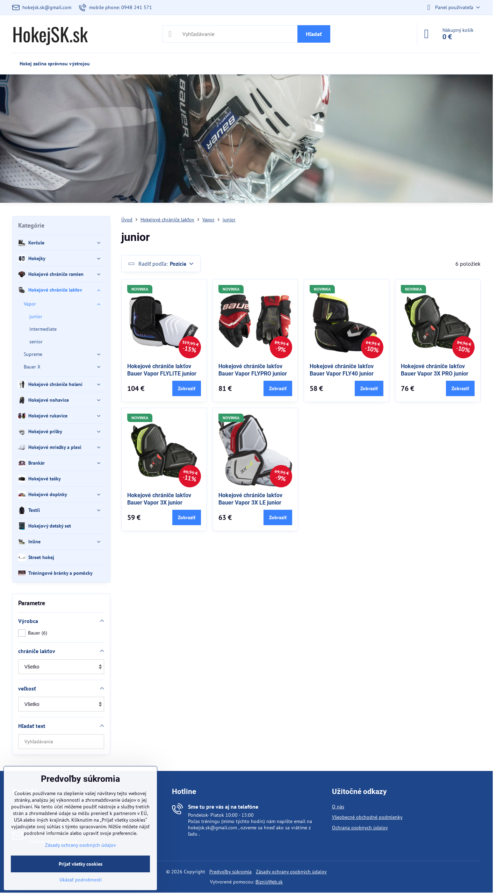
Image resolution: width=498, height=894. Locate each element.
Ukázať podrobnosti (80, 880)
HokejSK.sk (50, 33)
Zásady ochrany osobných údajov (291, 871)
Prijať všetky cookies (80, 864)
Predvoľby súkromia (230, 871)
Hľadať (314, 33)
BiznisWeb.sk (269, 882)
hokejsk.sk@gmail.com (212, 827)
